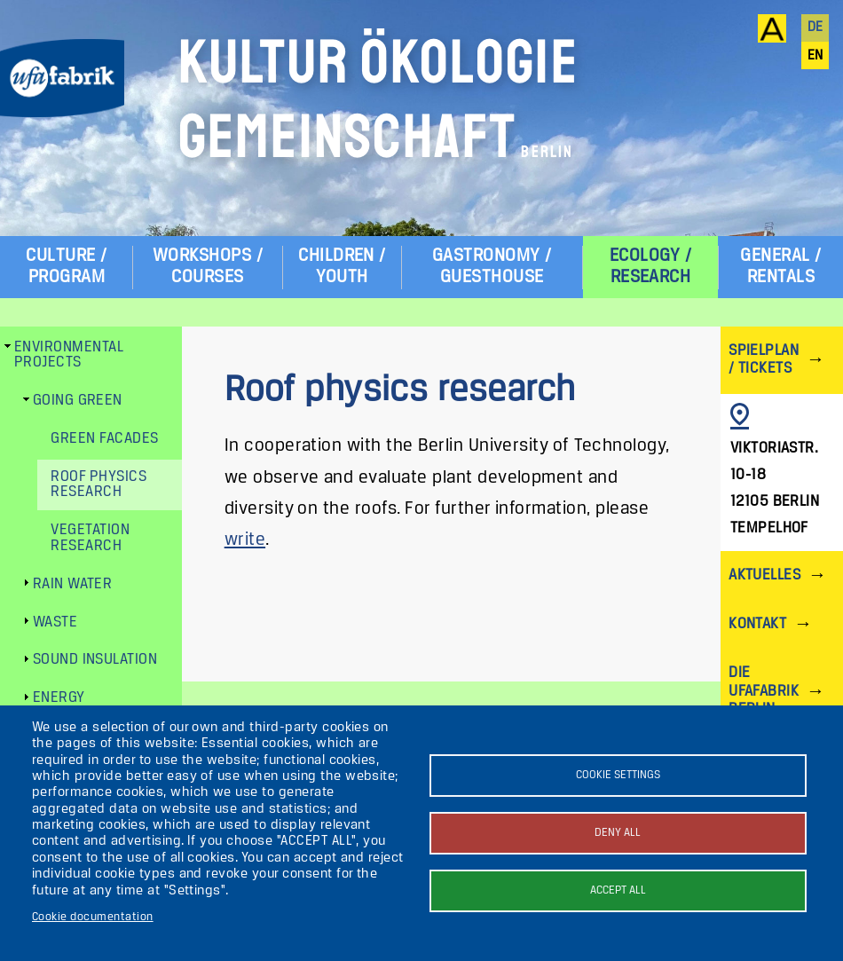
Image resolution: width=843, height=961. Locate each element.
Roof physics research (98, 484)
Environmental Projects (68, 355)
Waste (55, 622)
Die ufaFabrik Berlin (764, 691)
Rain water (73, 584)
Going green (77, 400)
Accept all (618, 890)
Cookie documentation (93, 917)
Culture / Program (66, 267)
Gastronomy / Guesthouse (492, 267)
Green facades (104, 438)
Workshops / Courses (208, 267)
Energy (59, 697)
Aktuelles (764, 575)
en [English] (815, 56)
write (245, 540)
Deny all (618, 833)
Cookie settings (618, 775)
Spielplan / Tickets (764, 359)
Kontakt (757, 624)
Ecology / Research (650, 267)
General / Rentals (780, 267)
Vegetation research (90, 538)
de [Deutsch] (815, 27)
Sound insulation (95, 659)
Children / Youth (342, 267)
